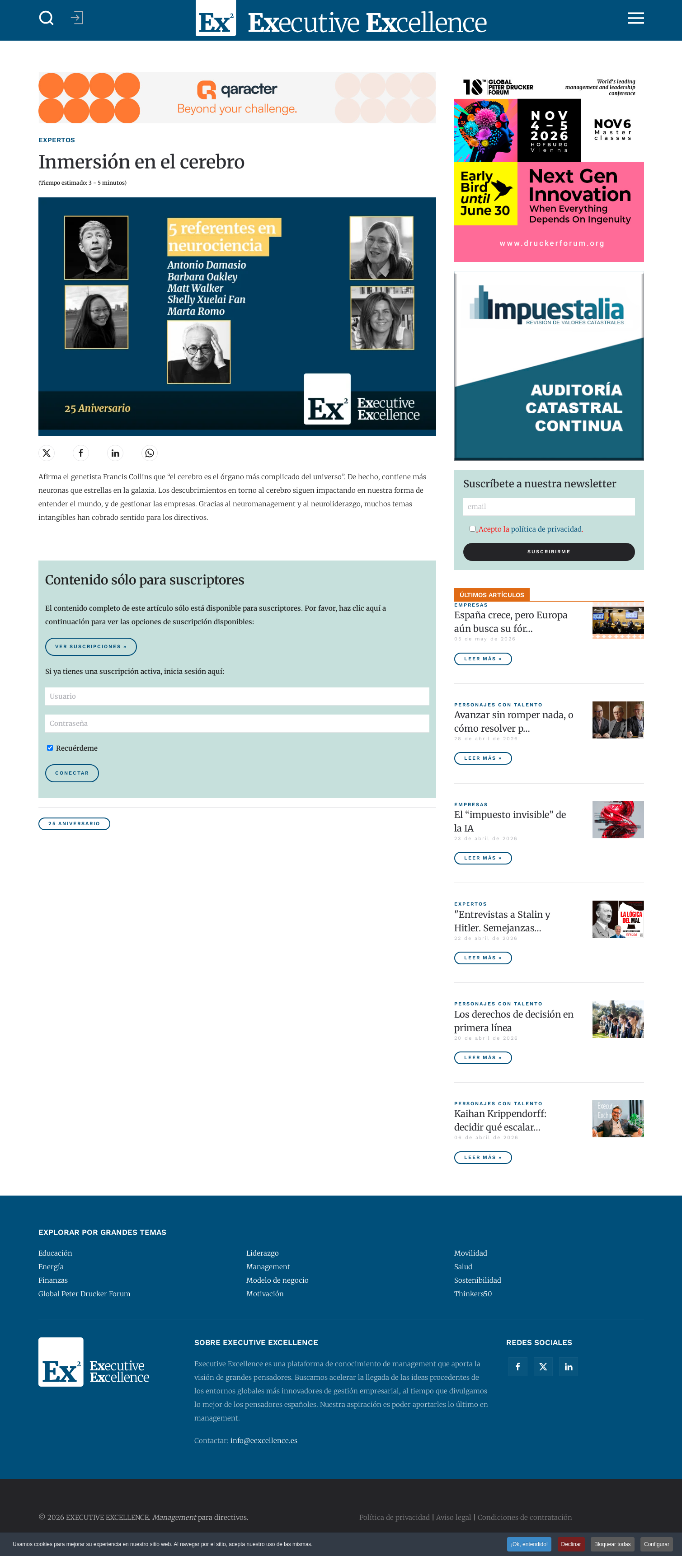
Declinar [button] (571, 1545)
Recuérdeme (72, 748)
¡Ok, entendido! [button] (529, 1545)
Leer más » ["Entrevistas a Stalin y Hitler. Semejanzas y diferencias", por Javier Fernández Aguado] (483, 958)
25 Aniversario (74, 824)
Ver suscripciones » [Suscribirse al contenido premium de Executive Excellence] (91, 647)
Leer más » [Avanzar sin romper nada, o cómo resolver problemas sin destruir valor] (483, 758)
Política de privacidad (394, 1517)
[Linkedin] (568, 1366)
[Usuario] (237, 696)
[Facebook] (517, 1366)
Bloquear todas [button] (612, 1545)
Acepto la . (526, 529)
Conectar (72, 773)
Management (268, 1266)
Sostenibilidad (477, 1280)
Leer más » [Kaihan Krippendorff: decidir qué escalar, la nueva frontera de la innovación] (483, 1157)
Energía (51, 1266)
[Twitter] (543, 1366)
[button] (46, 18)
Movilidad (470, 1253)
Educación (55, 1253)
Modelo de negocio (277, 1280)
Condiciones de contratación (525, 1517)
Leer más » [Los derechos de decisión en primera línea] (483, 1058)
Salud (463, 1266)
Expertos (56, 140)
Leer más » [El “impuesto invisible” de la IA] (483, 858)
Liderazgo (262, 1253)
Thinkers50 (473, 1294)
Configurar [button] (656, 1545)
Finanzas (53, 1280)
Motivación (265, 1294)
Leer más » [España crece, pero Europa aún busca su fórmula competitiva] (483, 659)
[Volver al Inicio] (341, 18)
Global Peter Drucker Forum (84, 1294)
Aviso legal (453, 1517)
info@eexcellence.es (263, 1440)
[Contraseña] (237, 724)
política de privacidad (546, 529)
